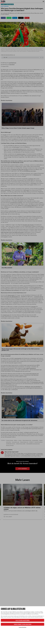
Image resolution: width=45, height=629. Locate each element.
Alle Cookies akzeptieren (22, 620)
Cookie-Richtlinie (22, 627)
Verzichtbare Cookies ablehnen (22, 624)
